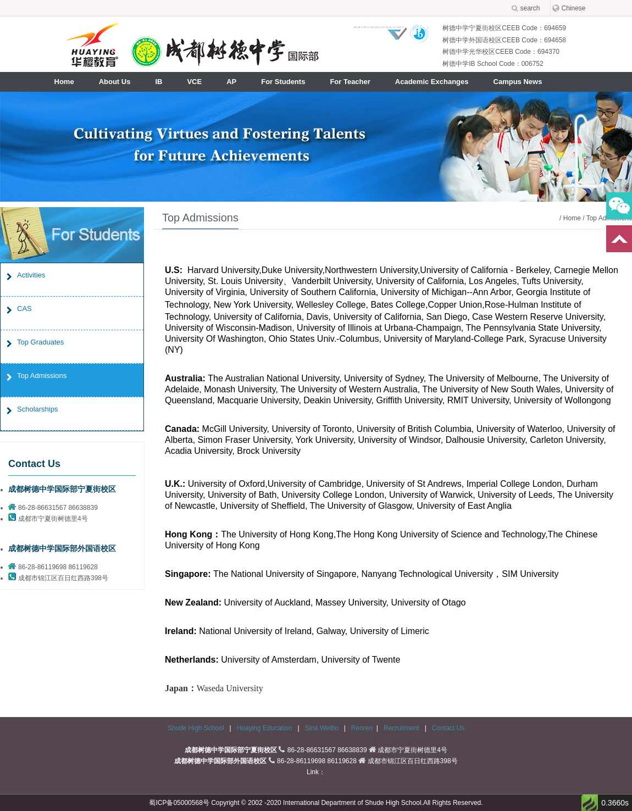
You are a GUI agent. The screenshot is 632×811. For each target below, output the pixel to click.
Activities (31, 275)
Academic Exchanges (432, 81)
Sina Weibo (322, 728)
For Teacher (350, 81)
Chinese (574, 8)
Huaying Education (265, 728)
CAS (24, 308)
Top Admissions (41, 375)
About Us (115, 81)
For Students (283, 81)
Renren (362, 728)
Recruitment (402, 728)
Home (64, 81)
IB (158, 81)
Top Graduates (40, 342)
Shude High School (196, 728)
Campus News (518, 81)
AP (231, 81)
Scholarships (37, 409)
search (530, 8)
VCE (194, 81)
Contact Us (448, 728)
